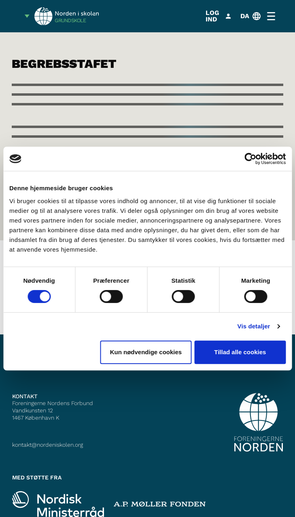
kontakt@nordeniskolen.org (47, 444)
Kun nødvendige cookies (146, 352)
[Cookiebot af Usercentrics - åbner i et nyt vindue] (250, 159)
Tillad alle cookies (240, 352)
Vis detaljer (254, 326)
